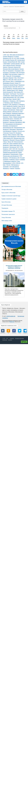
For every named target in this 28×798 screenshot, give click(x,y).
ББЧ (19, 99)
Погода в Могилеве (7, 189)
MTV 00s (11, 79)
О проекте (12, 338)
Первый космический (17, 150)
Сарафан (22, 159)
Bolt (19, 61)
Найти (22, 11)
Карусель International (16, 122)
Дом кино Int (15, 111)
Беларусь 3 (17, 102)
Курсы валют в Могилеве (8, 192)
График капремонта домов (9, 199)
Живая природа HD (18, 117)
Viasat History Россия (16, 95)
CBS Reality (7, 63)
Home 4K (8, 76)
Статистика (4, 339)
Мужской (12, 140)
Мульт (5, 141)
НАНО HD (6, 143)
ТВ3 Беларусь (15, 165)
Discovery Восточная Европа (11, 69)
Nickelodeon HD (19, 81)
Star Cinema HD (18, 92)
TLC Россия (20, 93)
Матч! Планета (12, 134)
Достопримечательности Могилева (11, 186)
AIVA (18, 58)
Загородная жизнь (8, 118)
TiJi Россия (13, 93)
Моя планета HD (8, 138)
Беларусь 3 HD (7, 104)
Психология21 (14, 154)
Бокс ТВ (21, 106)
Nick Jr (12, 81)
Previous (5, 281)
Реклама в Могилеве (19, 338)
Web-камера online (7, 220)
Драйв (18, 115)
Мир (18, 134)
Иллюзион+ (6, 120)
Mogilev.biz (6, 6)
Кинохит (14, 131)
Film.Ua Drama (13, 74)
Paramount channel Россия (10, 85)
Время (14, 108)
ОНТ (10, 149)
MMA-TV (5, 79)
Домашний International (9, 115)
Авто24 (15, 99)
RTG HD (15, 86)
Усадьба (17, 168)
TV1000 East (6, 95)
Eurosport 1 (11, 70)
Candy (23, 61)
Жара (10, 117)
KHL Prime (20, 77)
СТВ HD (18, 163)
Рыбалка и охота (14, 159)
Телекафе (6, 166)
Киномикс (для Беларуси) (10, 125)
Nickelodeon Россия (8, 83)
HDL (4, 76)
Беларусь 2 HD (9, 102)
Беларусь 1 (6, 101)
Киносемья (13, 129)
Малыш (5, 134)
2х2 (8, 54)
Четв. (18, 38)
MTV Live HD (18, 79)
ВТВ (18, 108)
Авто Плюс (9, 99)
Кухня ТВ (12, 133)
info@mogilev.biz (10, 316)
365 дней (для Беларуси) (17, 54)
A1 (12, 58)
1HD (5, 54)
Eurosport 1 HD (19, 70)
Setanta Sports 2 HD (12, 90)
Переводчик (5, 208)
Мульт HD (10, 141)
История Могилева (7, 205)
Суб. (26, 38)
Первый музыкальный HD (10, 152)
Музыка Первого (20, 140)
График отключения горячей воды (11, 195)
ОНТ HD (15, 149)
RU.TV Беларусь (7, 88)
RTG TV (20, 86)
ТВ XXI (8, 165)
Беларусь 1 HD (14, 101)
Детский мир (11, 109)
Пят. (23, 38)
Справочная (11, 6)
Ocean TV (17, 83)
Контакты (10, 339)
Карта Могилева (6, 202)
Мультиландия (18, 141)
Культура (6, 133)
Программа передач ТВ (8, 211)
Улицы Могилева (6, 217)
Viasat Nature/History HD (9, 97)
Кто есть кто (21, 131)
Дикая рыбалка (7, 111)
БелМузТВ (10, 106)
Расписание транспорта (8, 214)
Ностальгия (13, 147)
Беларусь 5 (15, 104)
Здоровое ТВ (17, 118)
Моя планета (20, 136)
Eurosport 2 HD (14, 72)
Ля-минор (18, 133)
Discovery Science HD (14, 67)
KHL (15, 77)
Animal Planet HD (12, 61)
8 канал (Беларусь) (8, 56)
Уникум (12, 168)
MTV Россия (6, 81)
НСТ (18, 147)
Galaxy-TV (21, 74)
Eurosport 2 (6, 72)
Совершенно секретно (10, 161)
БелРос (15, 106)
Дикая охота (19, 109)
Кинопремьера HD (8, 127)
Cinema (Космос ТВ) (16, 63)
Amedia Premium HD (11, 60)
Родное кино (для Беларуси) (11, 156)
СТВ (13, 163)
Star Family (6, 93)
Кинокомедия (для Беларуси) (14, 124)
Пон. (4, 38)
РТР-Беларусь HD (14, 157)
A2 (15, 58)
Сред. (13, 38)
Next (23, 281)
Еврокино (5, 117)
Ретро (21, 154)
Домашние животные (18, 113)
